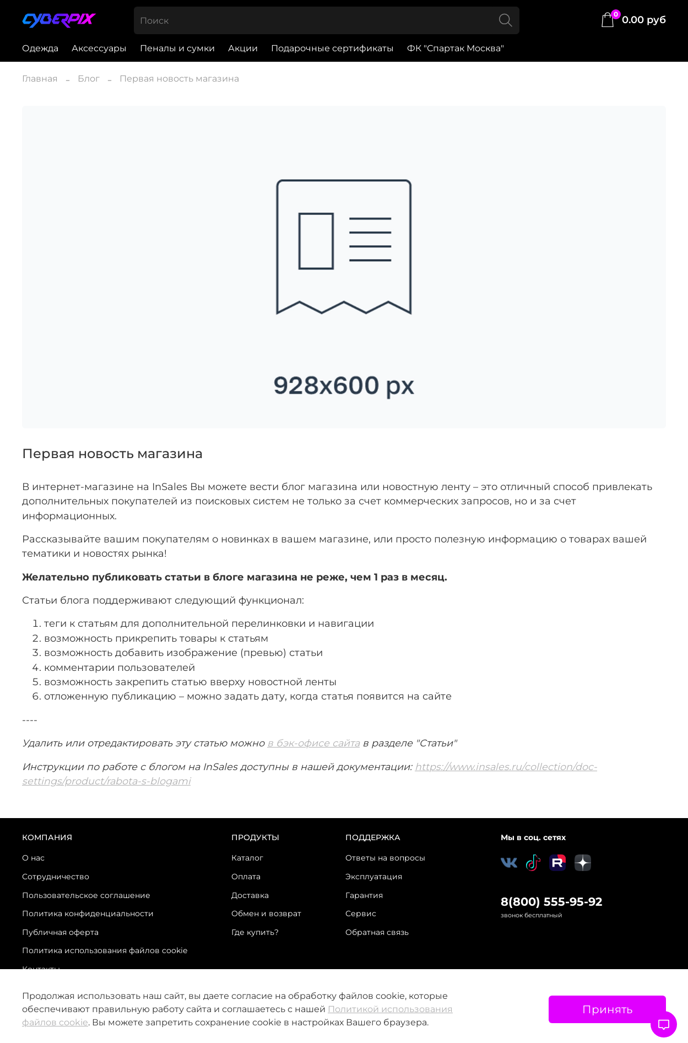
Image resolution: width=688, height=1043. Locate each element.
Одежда (40, 48)
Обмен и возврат (266, 913)
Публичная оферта (60, 932)
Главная (40, 78)
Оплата (246, 876)
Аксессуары (99, 48)
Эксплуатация (373, 876)
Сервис (360, 913)
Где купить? (255, 932)
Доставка (250, 895)
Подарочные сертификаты (332, 48)
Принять (607, 1009)
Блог (89, 78)
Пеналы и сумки (177, 48)
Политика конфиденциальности (88, 913)
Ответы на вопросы (385, 858)
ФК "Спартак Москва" (455, 48)
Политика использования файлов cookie (104, 950)
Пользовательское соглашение (86, 895)
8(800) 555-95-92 (551, 901)
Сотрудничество (55, 876)
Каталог (247, 858)
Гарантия (364, 895)
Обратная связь (377, 932)
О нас (33, 858)
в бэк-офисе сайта (313, 743)
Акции (243, 48)
